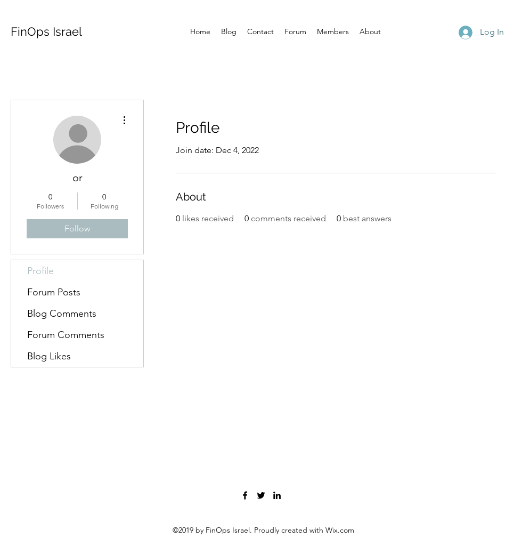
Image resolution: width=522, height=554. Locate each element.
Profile (40, 271)
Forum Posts (53, 292)
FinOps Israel (46, 31)
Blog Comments (61, 313)
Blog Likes (49, 356)
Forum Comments (65, 335)
